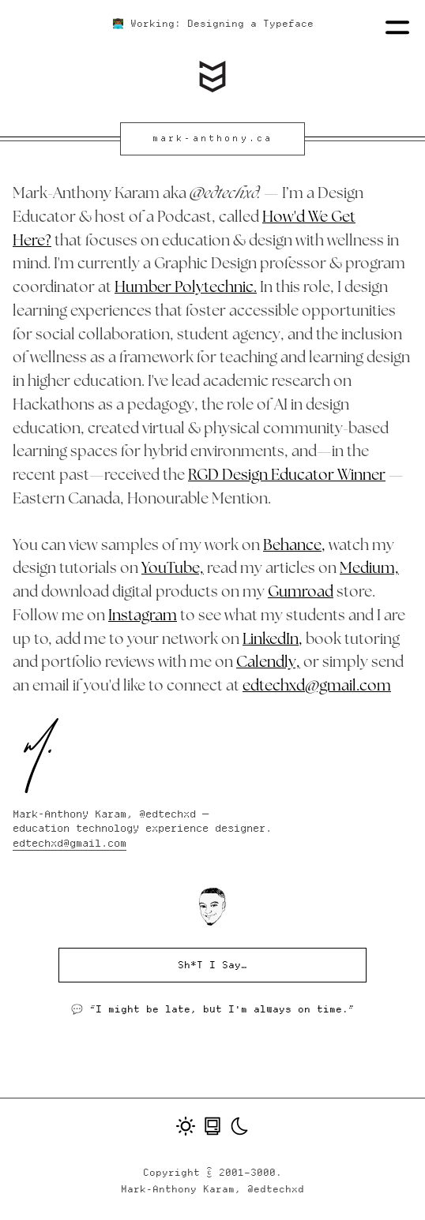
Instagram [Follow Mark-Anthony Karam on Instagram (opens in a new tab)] (142, 616)
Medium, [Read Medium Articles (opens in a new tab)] (369, 569)
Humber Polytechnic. (186, 288)
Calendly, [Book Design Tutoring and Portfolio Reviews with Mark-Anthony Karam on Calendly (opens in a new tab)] (268, 663)
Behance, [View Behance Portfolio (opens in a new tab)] (294, 546)
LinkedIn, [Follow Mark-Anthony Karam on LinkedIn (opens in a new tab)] (273, 640)
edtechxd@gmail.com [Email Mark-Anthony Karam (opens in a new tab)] (317, 686)
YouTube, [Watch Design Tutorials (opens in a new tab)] (172, 569)
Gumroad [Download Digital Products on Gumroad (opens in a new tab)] (300, 593)
